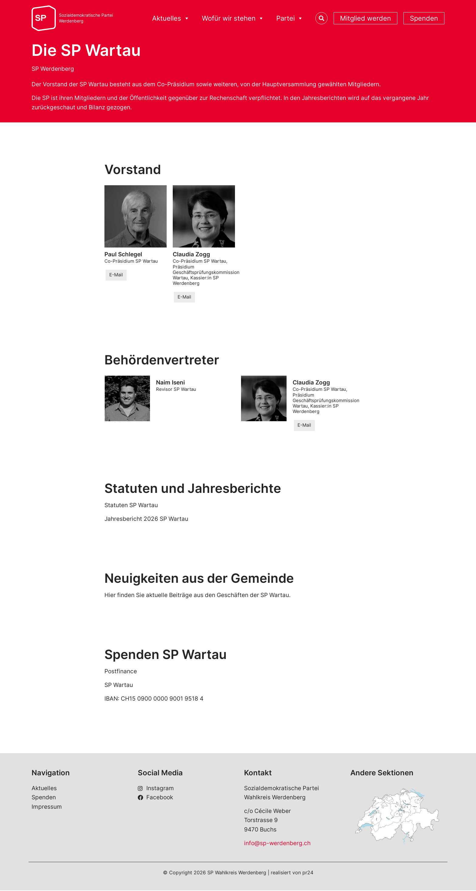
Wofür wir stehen (233, 18)
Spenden (424, 18)
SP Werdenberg (53, 68)
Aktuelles (171, 18)
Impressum (47, 807)
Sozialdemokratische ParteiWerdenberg (86, 18)
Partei (289, 18)
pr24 (307, 873)
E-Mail (116, 275)
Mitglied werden (365, 18)
